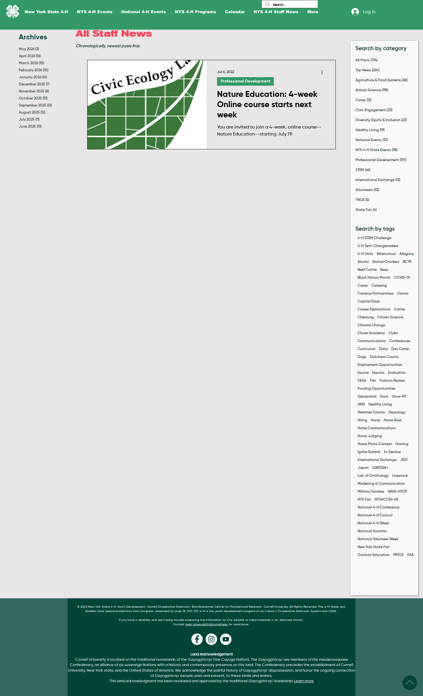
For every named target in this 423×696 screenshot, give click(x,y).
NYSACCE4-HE (386, 499)
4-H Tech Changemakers (377, 246)
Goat (384, 396)
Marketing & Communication (381, 484)
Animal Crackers (385, 262)
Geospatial (366, 396)
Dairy (383, 349)
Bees (384, 270)
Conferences (399, 341)
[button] (46, 12)
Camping (379, 286)
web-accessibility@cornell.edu (207, 624)
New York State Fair (373, 547)
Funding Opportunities (376, 389)
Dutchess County (384, 357)
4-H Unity (365, 254)
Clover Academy (371, 333)
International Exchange (377, 460)
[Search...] (289, 4)
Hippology (396, 412)
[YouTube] (225, 639)
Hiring (362, 420)
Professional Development (245, 81)
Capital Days (368, 301)
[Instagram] (211, 639)
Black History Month (373, 278)
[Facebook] (197, 639)
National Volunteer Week (377, 539)
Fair (373, 381)
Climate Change (371, 325)
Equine (363, 373)
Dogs (361, 357)
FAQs (361, 381)
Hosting (401, 444)
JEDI (403, 460)
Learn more (304, 681)
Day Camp (400, 349)
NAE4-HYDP (397, 492)
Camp (362, 286)
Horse (375, 420)
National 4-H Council (374, 515)
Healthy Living (380, 404)
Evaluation (397, 373)
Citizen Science (390, 317)
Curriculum (366, 349)
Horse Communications (376, 428)
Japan (363, 468)
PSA (410, 555)
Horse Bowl (393, 420)
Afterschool (386, 254)
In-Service (392, 452)
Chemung (365, 317)
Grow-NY (399, 396)
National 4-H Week (373, 523)
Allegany (406, 254)
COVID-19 (402, 278)
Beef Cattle (367, 270)
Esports (378, 373)
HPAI (361, 404)
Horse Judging (369, 436)
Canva (402, 293)
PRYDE (398, 555)
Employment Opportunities (379, 365)
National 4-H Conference (378, 507)
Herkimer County (371, 412)
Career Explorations (373, 309)
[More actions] (324, 72)
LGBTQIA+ (380, 468)
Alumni (363, 262)
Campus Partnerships (375, 293)
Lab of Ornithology (373, 476)
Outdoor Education (373, 555)
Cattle (399, 309)
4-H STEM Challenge (374, 238)
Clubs (393, 333)
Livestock (400, 476)
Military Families (370, 492)
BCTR (407, 262)
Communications (371, 341)
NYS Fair (364, 499)
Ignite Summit (368, 452)
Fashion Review (392, 381)
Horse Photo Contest (374, 444)
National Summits (372, 531)
